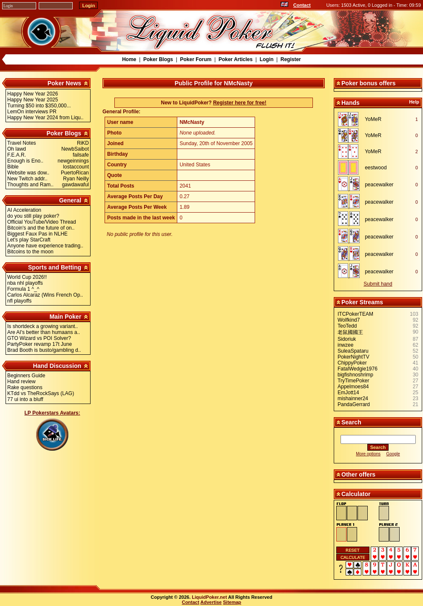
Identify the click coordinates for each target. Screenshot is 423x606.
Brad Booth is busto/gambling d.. (44, 350)
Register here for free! (239, 103)
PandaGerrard (354, 404)
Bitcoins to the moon (30, 252)
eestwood (375, 168)
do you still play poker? (33, 216)
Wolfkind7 (349, 320)
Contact (302, 5)
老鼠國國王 (350, 332)
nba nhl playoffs (25, 283)
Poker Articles (236, 59)
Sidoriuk (347, 339)
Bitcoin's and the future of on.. (40, 228)
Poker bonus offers (368, 83)
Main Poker (65, 316)
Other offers (358, 474)
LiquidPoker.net (209, 597)
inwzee (345, 345)
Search (351, 422)
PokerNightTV (353, 357)
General (70, 200)
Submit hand (377, 284)
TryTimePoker (353, 381)
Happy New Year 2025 (32, 100)
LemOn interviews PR (32, 112)
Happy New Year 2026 (32, 94)
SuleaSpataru (353, 351)
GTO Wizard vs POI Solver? (39, 338)
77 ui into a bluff (25, 399)
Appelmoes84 (353, 387)
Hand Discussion (57, 365)
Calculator (355, 494)
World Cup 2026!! (27, 277)
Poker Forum (195, 59)
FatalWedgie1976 (358, 369)
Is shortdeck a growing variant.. (42, 326)
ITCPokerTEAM (355, 314)
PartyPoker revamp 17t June (39, 344)
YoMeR (373, 119)
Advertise (210, 602)
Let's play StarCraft (29, 240)
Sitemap (232, 602)
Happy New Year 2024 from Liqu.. (45, 118)
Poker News (64, 83)
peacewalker (379, 185)
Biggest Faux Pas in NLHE (37, 234)
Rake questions (25, 387)
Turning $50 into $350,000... (39, 106)
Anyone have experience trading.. (45, 246)
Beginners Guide (26, 376)
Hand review (21, 381)
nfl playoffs (19, 301)
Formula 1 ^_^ (23, 289)
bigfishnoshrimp (355, 375)
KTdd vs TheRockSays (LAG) (40, 393)
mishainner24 (353, 398)
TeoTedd (347, 326)
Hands (350, 102)
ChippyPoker (352, 363)
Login (267, 59)
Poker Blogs (158, 59)
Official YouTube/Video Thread (41, 222)
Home (129, 59)
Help (414, 101)
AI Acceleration (24, 210)
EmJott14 (348, 393)
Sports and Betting (54, 267)
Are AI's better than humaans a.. (43, 332)
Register (291, 59)
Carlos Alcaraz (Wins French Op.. (45, 295)
